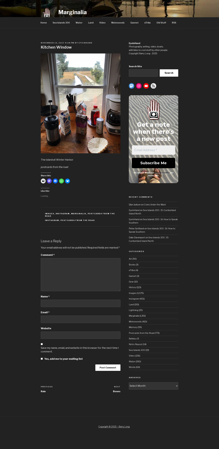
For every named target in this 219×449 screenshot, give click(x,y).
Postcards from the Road (78, 220)
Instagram (63, 214)
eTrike (147, 22)
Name (45, 296)
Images (49, 214)
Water (79, 22)
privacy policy (162, 172)
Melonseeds (118, 22)
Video (102, 22)
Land (91, 22)
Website (46, 328)
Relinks (132, 338)
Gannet (134, 22)
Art (130, 258)
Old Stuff (161, 22)
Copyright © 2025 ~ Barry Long (114, 426)
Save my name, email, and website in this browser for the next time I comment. (80, 349)
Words (132, 367)
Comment (48, 255)
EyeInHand (85, 43)
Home (43, 22)
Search (169, 72)
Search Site (135, 66)
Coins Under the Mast (155, 204)
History (132, 287)
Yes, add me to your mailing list (62, 358)
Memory (133, 327)
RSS (174, 22)
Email (45, 312)
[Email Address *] (153, 150)
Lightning (133, 310)
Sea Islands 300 (61, 22)
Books (132, 264)
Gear (131, 281)
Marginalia (72, 12)
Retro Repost (136, 344)
